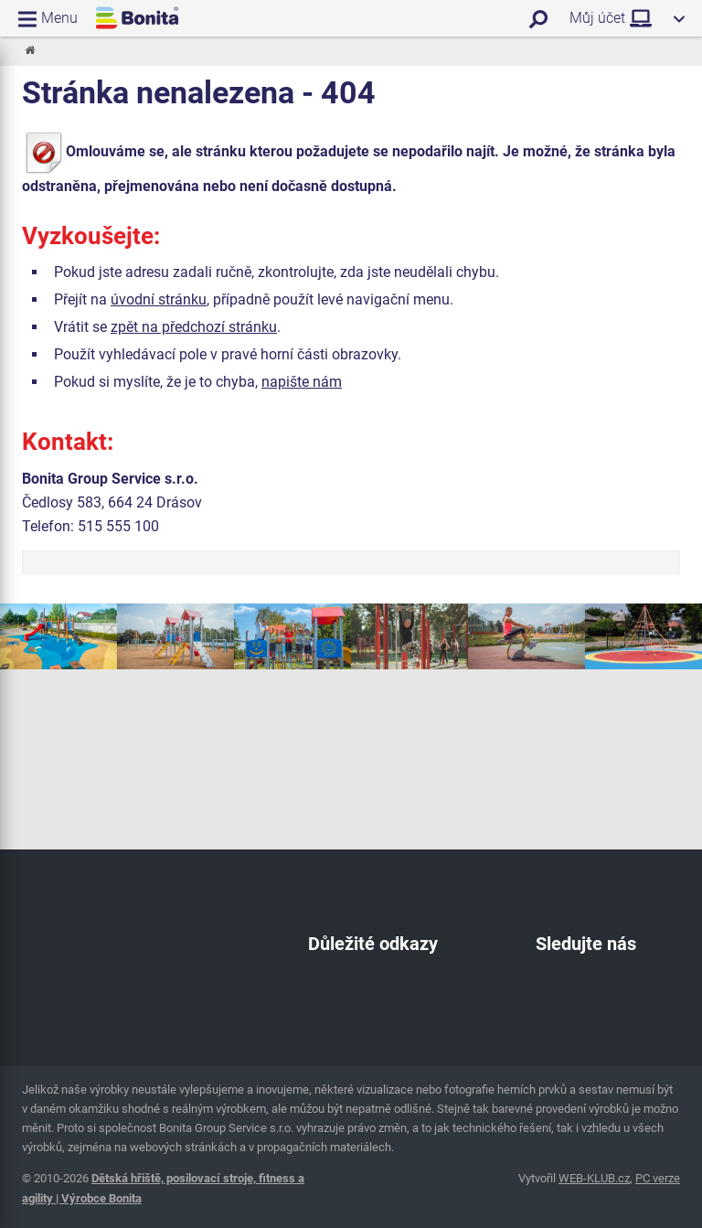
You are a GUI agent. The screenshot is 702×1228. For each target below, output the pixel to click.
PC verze (657, 1178)
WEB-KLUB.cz (594, 1178)
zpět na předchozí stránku (194, 327)
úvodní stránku (159, 299)
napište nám (301, 381)
